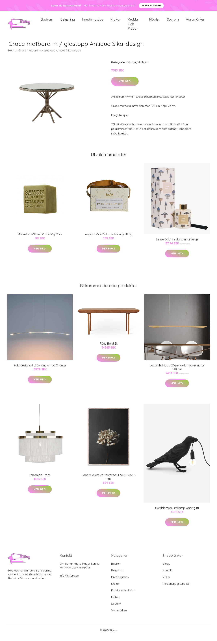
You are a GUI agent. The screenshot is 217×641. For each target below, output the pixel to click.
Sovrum (173, 21)
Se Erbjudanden (151, 5)
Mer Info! (125, 85)
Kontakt (168, 575)
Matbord (143, 66)
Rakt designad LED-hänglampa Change (40, 369)
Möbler (154, 21)
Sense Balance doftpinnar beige (177, 243)
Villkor (166, 581)
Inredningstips (92, 21)
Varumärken (195, 21)
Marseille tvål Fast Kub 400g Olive (40, 238)
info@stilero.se (69, 580)
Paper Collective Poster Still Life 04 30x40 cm (108, 481)
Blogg (166, 568)
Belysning (67, 21)
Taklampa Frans (40, 479)
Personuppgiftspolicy (176, 588)
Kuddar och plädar (133, 26)
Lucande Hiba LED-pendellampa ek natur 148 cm (177, 371)
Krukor (115, 21)
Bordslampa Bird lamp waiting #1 (177, 512)
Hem (11, 55)
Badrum (47, 21)
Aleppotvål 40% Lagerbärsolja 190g (108, 238)
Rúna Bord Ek (109, 348)
